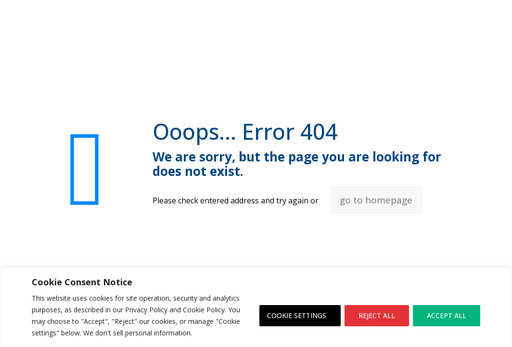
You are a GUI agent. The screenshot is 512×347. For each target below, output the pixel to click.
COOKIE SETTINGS (296, 315)
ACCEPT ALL (446, 315)
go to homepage (376, 200)
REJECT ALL (376, 315)
